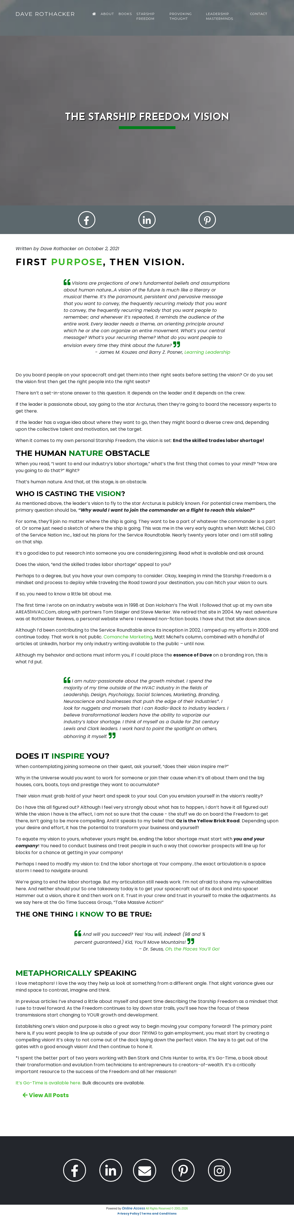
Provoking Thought (180, 16)
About (107, 14)
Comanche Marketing (128, 637)
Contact (258, 14)
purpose (77, 262)
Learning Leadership (207, 352)
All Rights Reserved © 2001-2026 (167, 1208)
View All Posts (46, 1095)
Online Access (133, 1209)
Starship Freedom (145, 16)
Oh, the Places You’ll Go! (192, 949)
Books (125, 14)
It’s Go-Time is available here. (48, 1083)
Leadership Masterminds (219, 16)
